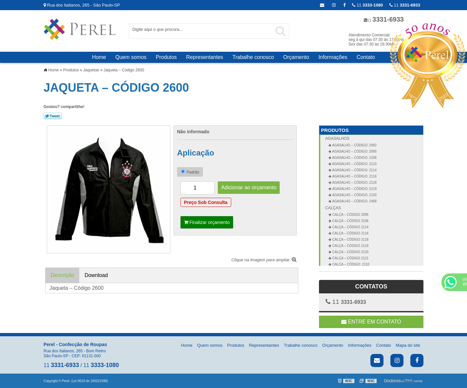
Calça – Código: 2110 (350, 264)
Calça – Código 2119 (349, 246)
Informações (332, 57)
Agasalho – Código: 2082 (354, 145)
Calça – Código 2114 (349, 227)
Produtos (166, 57)
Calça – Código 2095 (349, 214)
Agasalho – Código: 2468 (354, 201)
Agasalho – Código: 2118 (354, 182)
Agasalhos (337, 138)
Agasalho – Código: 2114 (354, 170)
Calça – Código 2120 (349, 252)
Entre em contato (371, 321)
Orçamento (296, 57)
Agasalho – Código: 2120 (354, 195)
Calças (333, 208)
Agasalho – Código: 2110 (354, 164)
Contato (366, 57)
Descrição (62, 275)
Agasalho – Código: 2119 (354, 189)
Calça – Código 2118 (349, 239)
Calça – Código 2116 (349, 233)
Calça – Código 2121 (349, 258)
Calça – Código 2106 (349, 221)
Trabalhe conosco (253, 57)
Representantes (204, 57)
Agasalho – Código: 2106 (354, 157)
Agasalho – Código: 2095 (354, 151)
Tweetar (53, 116)
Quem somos (130, 57)
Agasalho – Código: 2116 (354, 176)
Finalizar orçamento (207, 222)
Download (96, 275)
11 (404, 5)
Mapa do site (408, 345)
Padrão (190, 172)
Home (99, 57)
